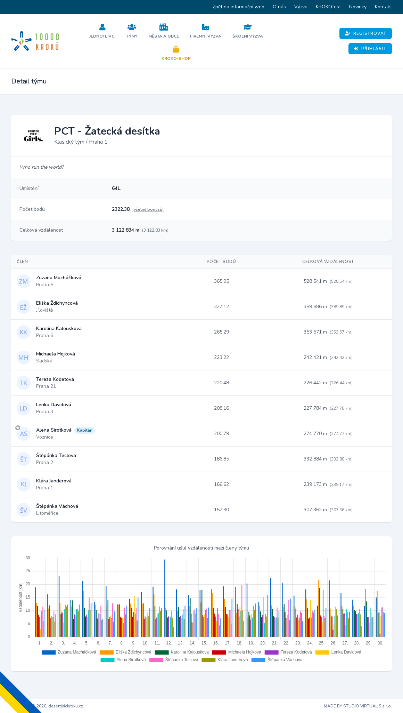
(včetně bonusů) (148, 209)
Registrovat (365, 33)
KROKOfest (328, 6)
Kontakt (383, 6)
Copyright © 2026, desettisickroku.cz (47, 706)
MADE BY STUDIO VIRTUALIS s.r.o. (358, 706)
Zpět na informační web (238, 6)
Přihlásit (370, 48)
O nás (279, 6)
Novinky (358, 6)
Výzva (300, 6)
